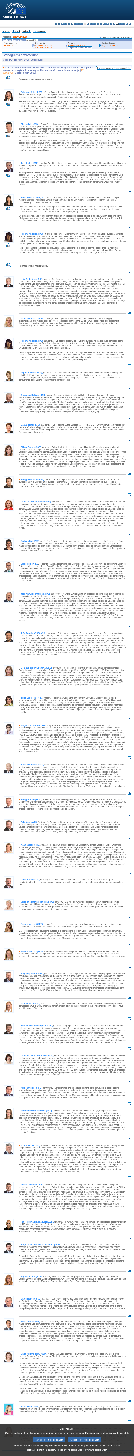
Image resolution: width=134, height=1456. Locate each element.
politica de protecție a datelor (41, 1452)
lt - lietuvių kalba (98, 24)
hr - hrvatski (88, 24)
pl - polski (111, 24)
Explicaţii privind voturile (80, 48)
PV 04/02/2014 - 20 (43, 46)
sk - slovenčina (120, 24)
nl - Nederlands (107, 24)
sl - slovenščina (123, 24)
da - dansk (65, 24)
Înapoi (17, 31)
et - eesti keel (72, 24)
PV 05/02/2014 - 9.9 (76, 46)
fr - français (81, 24)
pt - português (114, 24)
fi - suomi (127, 24)
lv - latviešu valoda (94, 24)
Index (7, 31)
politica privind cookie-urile (69, 1452)
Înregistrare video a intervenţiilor (115, 68)
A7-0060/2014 (10, 46)
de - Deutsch (69, 24)
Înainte (25, 31)
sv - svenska (130, 24)
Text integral (41, 31)
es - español (59, 24)
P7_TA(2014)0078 (110, 46)
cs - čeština (62, 24)
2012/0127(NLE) (20, 37)
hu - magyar (101, 24)
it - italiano (91, 24)
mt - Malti (104, 24)
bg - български (56, 24)
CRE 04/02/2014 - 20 (44, 48)
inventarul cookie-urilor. (96, 1452)
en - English (78, 24)
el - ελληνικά (75, 24)
